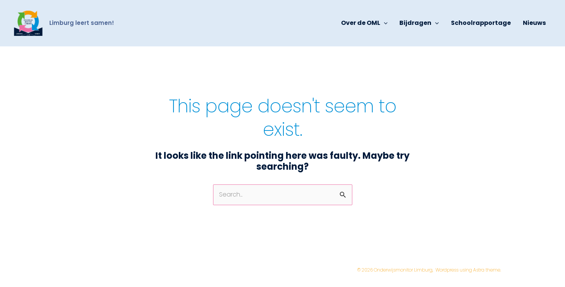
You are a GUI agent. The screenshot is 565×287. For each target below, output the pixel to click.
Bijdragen (419, 23)
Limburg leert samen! (81, 23)
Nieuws (534, 22)
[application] (384, 23)
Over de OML (364, 23)
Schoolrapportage (481, 22)
